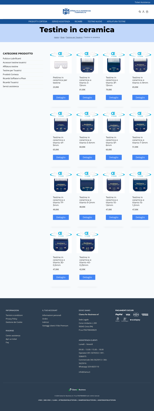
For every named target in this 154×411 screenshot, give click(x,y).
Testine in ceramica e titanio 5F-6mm (112, 141)
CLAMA (54, 400)
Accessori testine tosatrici (14, 62)
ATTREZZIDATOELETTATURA (68, 400)
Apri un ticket (11, 339)
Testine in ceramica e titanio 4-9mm (140, 80)
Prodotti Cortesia (38, 21)
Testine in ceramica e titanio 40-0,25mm (85, 261)
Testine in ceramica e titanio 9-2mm (87, 200)
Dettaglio (60, 97)
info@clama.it (84, 372)
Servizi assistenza (61, 21)
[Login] (143, 11)
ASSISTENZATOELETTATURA (107, 400)
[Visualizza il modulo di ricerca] (138, 12)
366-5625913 (96, 360)
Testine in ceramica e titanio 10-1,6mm (112, 201)
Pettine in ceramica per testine (60, 80)
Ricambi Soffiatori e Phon (14, 78)
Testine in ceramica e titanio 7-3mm (140, 140)
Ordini (45, 319)
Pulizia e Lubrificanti (12, 58)
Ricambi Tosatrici (10, 82)
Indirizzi (45, 322)
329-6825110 (93, 366)
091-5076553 (93, 353)
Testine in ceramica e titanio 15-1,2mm (138, 201)
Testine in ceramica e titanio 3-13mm (85, 81)
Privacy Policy (11, 319)
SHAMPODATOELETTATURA (87, 400)
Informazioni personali (51, 315)
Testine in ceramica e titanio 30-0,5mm (59, 261)
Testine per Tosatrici (12, 70)
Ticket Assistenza (142, 2)
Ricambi (78, 21)
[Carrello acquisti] (147, 12)
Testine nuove (95, 21)
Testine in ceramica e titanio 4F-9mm (59, 141)
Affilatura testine (116, 21)
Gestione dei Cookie (14, 322)
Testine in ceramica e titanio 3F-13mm (112, 81)
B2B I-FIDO (47, 400)
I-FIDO (40, 400)
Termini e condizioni (14, 315)
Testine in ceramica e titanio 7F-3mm (59, 201)
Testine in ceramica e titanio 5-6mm (87, 140)
